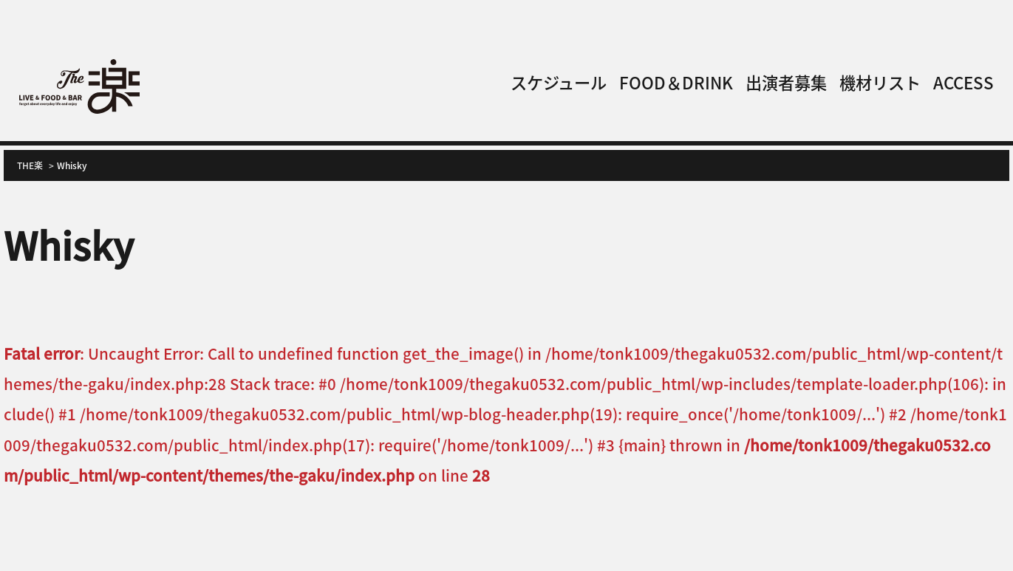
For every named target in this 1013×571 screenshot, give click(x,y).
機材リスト (880, 82)
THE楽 (30, 165)
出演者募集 (786, 82)
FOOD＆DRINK (676, 82)
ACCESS (963, 82)
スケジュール (559, 82)
